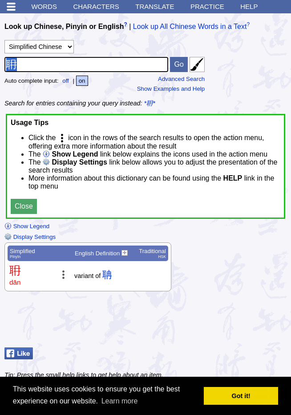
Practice (207, 6)
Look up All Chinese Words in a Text (190, 26)
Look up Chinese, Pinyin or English (64, 26)
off (65, 80)
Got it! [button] (241, 395)
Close (24, 206)
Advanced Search (181, 79)
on (82, 80)
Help (249, 6)
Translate (154, 6)
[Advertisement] (215, 321)
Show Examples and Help (171, 88)
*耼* (149, 103)
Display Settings (30, 237)
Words (44, 6)
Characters (96, 6)
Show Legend (26, 226)
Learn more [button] (119, 401)
